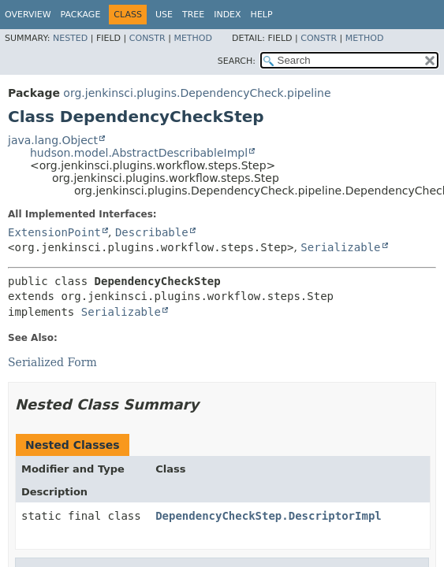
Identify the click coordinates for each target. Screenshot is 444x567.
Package (81, 14)
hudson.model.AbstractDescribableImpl (139, 152)
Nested (70, 38)
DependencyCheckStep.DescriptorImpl (268, 516)
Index (227, 14)
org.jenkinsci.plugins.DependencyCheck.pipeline (196, 93)
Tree (193, 14)
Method (192, 38)
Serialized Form (52, 362)
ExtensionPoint (54, 232)
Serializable (340, 247)
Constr (147, 38)
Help (262, 14)
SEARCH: (237, 61)
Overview (28, 14)
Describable (151, 232)
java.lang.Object (53, 140)
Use (164, 14)
